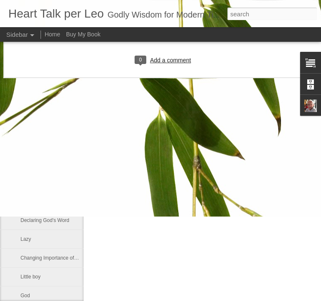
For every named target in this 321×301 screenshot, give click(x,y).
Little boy (30, 277)
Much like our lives (41, 145)
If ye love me (34, 164)
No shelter (31, 183)
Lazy (25, 239)
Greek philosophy (39, 201)
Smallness (31, 126)
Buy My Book (83, 34)
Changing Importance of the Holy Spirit (63, 258)
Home (52, 34)
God (25, 295)
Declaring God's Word (44, 220)
